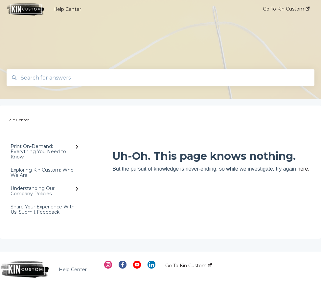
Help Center (67, 9)
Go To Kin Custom (188, 265)
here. (303, 169)
